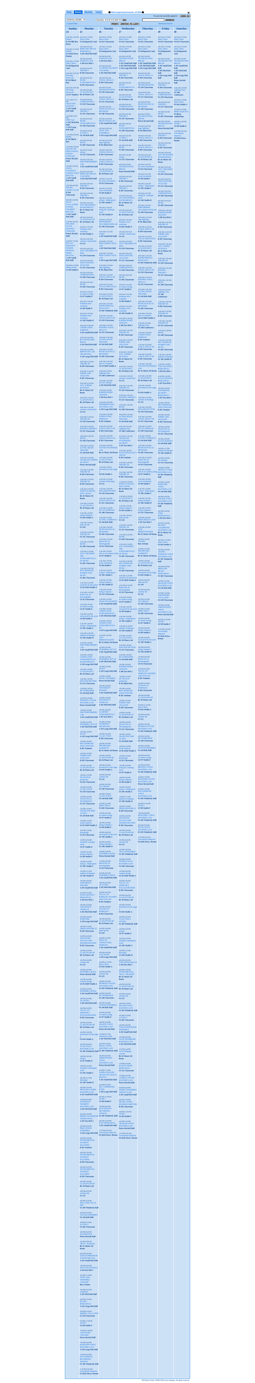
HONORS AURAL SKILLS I (106, 328)
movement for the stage (108, 767)
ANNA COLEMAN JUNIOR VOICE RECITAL (72, 172)
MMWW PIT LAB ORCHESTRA (87, 353)
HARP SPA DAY (86, 61)
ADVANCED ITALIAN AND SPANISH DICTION (88, 940)
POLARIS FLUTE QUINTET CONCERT (70, 227)
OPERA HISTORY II (88, 928)
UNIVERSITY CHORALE (85, 908)
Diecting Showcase (70, 76)
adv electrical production (85, 778)
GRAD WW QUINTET (71, 104)
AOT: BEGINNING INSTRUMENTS (87, 206)
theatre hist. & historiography (85, 595)
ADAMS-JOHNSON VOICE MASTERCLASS (165, 554)
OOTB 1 (83, 1323)
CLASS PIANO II (106, 171)
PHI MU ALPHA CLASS (72, 188)
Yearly (98, 12)
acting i (83, 152)
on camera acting (86, 294)
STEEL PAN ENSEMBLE (104, 131)
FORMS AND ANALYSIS (85, 374)
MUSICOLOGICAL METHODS (107, 110)
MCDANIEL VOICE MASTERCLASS (146, 816)
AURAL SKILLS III (107, 277)
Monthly (88, 12)
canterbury (84, 1292)
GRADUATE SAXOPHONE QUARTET (125, 440)
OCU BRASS (104, 786)
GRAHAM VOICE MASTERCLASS (126, 1124)
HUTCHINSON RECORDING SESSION (86, 1359)
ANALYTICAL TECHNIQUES (86, 800)
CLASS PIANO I (86, 92)
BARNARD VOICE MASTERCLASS (88, 1345)
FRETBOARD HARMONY (104, 746)
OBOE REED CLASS (146, 520)
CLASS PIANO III (87, 219)
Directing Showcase (70, 91)
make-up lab (84, 525)
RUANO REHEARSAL (85, 1302)
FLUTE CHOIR (105, 383)
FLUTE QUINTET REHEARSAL (165, 379)
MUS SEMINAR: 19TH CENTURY (87, 744)
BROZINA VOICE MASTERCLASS (145, 768)
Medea (68, 39)
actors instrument (105, 190)
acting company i (86, 515)
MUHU (83, 142)
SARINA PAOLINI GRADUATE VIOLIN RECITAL (107, 1074)
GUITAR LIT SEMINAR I (104, 910)
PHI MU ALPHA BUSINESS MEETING (128, 1103)
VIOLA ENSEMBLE (127, 851)
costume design (86, 981)
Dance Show (71, 63)
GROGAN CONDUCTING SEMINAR (105, 942)
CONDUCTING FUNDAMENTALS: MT (107, 625)
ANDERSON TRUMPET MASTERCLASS (87, 1104)
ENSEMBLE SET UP (88, 724)
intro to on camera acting (108, 553)
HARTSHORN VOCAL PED (164, 596)
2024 (139, 12)
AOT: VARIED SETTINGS (86, 386)
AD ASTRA (84, 1000)
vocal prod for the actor (89, 616)
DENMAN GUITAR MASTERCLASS (88, 701)
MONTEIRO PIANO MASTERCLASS (146, 780)
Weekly (78, 12)
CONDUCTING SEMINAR (86, 328)
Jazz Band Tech (86, 1234)
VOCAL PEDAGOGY (108, 286)
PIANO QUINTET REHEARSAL (87, 896)
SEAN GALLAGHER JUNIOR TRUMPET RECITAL (72, 207)
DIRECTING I (104, 805)
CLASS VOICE (86, 789)
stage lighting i (104, 142)
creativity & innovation (89, 585)
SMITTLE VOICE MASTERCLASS (165, 471)
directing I (84, 1080)
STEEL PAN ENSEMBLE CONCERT (85, 1279)
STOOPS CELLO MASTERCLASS (126, 862)
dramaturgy (84, 832)
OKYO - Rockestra (87, 1243)
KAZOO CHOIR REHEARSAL (125, 1067)
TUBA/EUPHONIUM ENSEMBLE (127, 1028)
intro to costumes (105, 363)
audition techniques (87, 635)
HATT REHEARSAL (107, 1123)
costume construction (88, 241)
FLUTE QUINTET (165, 441)
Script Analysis (86, 823)
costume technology (106, 481)
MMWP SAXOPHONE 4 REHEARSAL (89, 1117)
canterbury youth (105, 1036)
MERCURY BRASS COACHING (88, 175)
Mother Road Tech (181, 111)
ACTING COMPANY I (108, 520)
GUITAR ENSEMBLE (89, 1215)
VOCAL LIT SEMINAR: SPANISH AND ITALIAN (107, 896)
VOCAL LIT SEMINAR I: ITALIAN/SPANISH (88, 1012)
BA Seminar (162, 460)
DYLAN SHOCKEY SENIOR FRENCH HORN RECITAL (70, 249)
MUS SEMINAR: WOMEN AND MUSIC (87, 572)
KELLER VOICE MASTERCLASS (126, 1006)
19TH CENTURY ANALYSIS (87, 264)
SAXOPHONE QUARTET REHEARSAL (164, 392)
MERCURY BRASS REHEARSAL (88, 50)
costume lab (84, 962)
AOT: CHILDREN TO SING (165, 170)
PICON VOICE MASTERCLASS (145, 828)
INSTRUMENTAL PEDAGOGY (106, 307)
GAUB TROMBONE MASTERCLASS (127, 1040)
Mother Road (71, 267)
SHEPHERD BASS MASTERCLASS (106, 405)
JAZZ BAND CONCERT (85, 1333)
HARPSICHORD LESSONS (106, 393)
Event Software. (170, 1380)
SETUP (83, 734)
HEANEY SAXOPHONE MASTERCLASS (165, 527)
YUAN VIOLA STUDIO (125, 920)
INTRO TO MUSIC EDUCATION (87, 492)
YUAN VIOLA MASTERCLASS (87, 1047)
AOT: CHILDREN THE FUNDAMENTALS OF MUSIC (87, 557)
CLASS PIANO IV (87, 767)
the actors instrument (107, 181)
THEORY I (84, 70)
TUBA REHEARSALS (128, 962)
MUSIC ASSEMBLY (107, 678)
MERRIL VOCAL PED (89, 1313)
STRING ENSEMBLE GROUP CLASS (128, 1091)
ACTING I (84, 133)
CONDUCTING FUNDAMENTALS (106, 612)
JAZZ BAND (104, 954)
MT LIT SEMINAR (106, 510)
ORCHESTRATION (107, 89)
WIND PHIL (85, 919)
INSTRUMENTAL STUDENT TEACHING (87, 1142)
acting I (83, 1058)
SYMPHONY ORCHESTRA (104, 725)
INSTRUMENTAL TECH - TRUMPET (126, 973)
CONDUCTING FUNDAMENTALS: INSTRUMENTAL (88, 659)
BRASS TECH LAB (107, 121)
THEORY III (85, 364)
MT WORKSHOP (87, 690)
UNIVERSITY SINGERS (85, 884)
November (129, 12)
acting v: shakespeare (88, 626)
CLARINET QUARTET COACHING (108, 69)
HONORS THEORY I (88, 428)
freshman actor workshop (85, 230)
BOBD (68, 51)
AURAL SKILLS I (106, 80)
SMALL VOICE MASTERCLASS (106, 1047)
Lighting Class (104, 373)
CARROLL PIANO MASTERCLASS (126, 1079)
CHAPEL (141, 541)
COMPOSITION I (87, 102)
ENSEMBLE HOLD (88, 972)
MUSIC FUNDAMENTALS (87, 81)
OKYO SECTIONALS (89, 1268)
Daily (69, 12)
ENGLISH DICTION (88, 681)
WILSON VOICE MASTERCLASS (106, 1025)
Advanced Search (165, 24)
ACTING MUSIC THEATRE (87, 449)
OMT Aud (70, 120)
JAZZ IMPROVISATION (106, 638)
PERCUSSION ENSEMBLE (86, 1129)
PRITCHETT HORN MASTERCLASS (88, 1090)
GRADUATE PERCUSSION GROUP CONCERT (72, 152)
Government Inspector (88, 1371)
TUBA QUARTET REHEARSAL (165, 367)
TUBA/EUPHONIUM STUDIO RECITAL (88, 1257)
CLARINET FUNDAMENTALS (106, 713)
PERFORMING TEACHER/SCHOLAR (108, 223)
